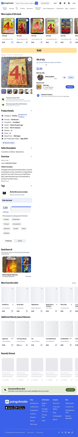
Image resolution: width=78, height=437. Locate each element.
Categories (3, 54)
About (55, 3)
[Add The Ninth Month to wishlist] (71, 323)
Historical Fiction (38, 8)
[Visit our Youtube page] (69, 432)
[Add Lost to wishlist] (42, 323)
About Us (56, 403)
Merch (55, 419)
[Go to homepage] (7, 3)
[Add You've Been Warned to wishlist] (27, 323)
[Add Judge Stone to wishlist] (12, 323)
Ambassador (57, 416)
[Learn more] (70, 390)
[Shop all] (70, 86)
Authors (33, 414)
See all (74, 282)
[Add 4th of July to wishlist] (30, 59)
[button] (16, 111)
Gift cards (33, 424)
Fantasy (11, 8)
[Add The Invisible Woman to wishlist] (56, 323)
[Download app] (45, 3)
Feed (43, 420)
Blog (66, 8)
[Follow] (70, 77)
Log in (74, 3)
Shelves (32, 417)
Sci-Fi (17, 8)
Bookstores (60, 8)
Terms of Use (30, 432)
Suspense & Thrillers (18, 54)
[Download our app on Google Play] (20, 407)
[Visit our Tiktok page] (72, 432)
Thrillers (22, 8)
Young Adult (5, 8)
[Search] (36, 3)
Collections (34, 407)
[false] (64, 77)
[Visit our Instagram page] (66, 432)
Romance (30, 8)
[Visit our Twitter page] (62, 432)
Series (32, 421)
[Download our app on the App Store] (10, 407)
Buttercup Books (49, 77)
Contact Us (69, 407)
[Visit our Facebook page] (59, 432)
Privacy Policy (39, 432)
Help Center (69, 403)
